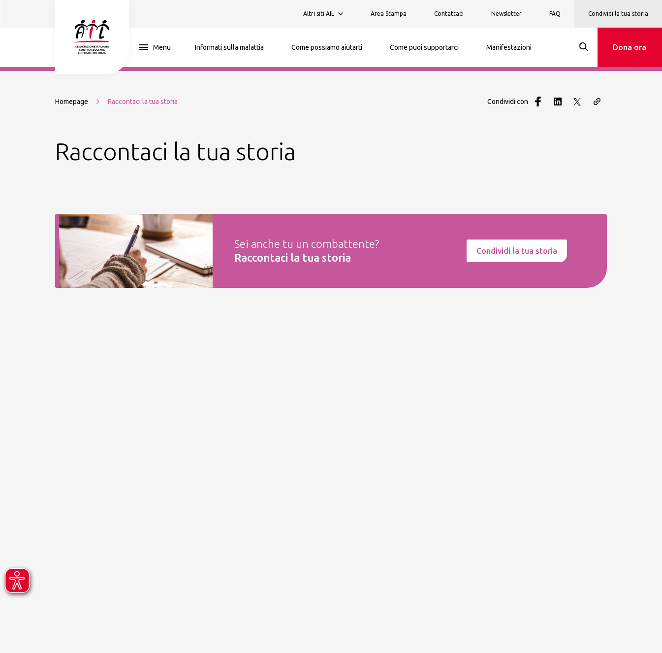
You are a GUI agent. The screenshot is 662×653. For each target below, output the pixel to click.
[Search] (584, 47)
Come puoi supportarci (424, 47)
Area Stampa (389, 13)
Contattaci (449, 13)
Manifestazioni (509, 47)
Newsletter (506, 13)
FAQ (555, 13)
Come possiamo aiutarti (326, 47)
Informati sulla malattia (229, 47)
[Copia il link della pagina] (597, 101)
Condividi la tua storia (618, 13)
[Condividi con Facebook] (538, 101)
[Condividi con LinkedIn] (557, 101)
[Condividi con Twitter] (577, 101)
